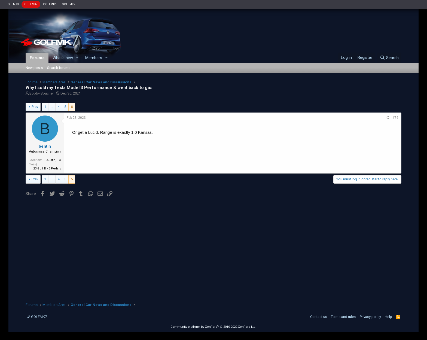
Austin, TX (54, 160)
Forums (37, 57)
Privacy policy (370, 317)
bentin (45, 146)
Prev (35, 107)
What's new (63, 57)
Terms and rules (343, 317)
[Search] (389, 58)
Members (93, 57)
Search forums (58, 68)
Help (388, 317)
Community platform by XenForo (213, 327)
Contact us (318, 317)
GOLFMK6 (49, 4)
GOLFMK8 (12, 4)
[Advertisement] (213, 248)
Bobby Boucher (41, 93)
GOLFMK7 (31, 4)
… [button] (52, 107)
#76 (395, 118)
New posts (34, 68)
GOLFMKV (68, 4)
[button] (77, 58)
